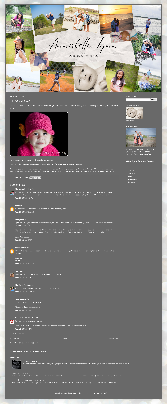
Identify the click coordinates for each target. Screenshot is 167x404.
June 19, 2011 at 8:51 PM (24, 198)
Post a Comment (19, 334)
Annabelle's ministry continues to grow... (28, 380)
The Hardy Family (22, 285)
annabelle (131, 173)
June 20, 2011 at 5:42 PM (24, 310)
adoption (131, 170)
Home (64, 339)
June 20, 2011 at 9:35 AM (24, 263)
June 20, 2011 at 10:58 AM (25, 291)
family (130, 176)
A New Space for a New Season (140, 161)
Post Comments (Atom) (29, 343)
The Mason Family (22, 189)
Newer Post (14, 339)
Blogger (108, 393)
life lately (131, 182)
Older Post (113, 339)
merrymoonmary (88, 393)
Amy (17, 271)
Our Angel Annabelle (20, 373)
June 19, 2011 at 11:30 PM (24, 212)
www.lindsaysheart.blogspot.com (40, 171)
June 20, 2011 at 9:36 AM (24, 277)
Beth (17, 205)
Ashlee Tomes (20, 248)
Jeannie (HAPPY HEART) (24, 318)
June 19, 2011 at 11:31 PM (24, 240)
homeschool (132, 179)
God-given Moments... (30, 361)
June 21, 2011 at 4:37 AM (24, 329)
